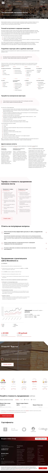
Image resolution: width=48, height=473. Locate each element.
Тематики (9, 5)
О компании (9, 1)
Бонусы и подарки (16, 1)
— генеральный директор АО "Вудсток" (15, 359)
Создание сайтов (29, 451)
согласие (27, 410)
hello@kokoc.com (4, 449)
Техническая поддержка (31, 455)
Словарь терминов (40, 455)
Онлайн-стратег (43, 6)
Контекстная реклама (30, 449)
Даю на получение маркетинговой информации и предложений (13, 412)
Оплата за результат (20, 458)
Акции (38, 451)
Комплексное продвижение (21, 462)
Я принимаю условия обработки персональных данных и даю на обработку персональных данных (20, 410)
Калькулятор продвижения (21, 449)
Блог (21, 1)
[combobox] (1, 407)
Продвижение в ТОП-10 (20, 451)
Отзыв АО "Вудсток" (10, 346)
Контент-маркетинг (30, 458)
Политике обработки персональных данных (22, 469)
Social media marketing (30, 454)
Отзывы (39, 452)
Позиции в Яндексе (20, 452)
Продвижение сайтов (20, 446)
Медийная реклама (30, 461)
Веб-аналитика (29, 452)
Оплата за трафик (19, 457)
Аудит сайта (19, 464)
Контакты (30, 1)
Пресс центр (25, 1)
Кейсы (38, 449)
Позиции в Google (19, 454)
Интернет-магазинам (20, 455)
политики (10, 410)
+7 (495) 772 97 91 (43, 4)
